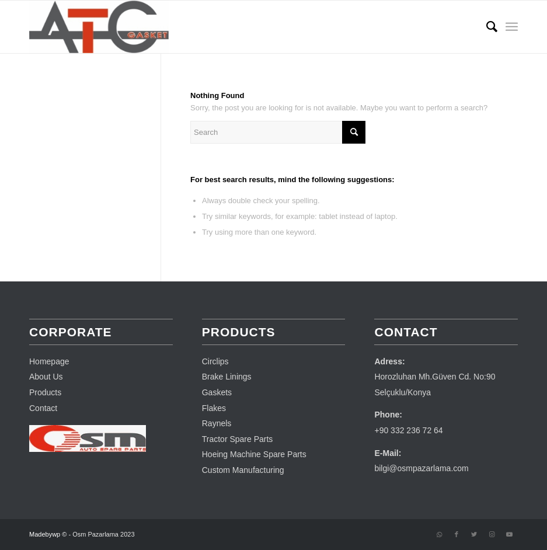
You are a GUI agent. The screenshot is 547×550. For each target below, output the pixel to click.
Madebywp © (48, 534)
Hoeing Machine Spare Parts (254, 454)
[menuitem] (486, 27)
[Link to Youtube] (509, 534)
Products (45, 392)
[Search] (486, 27)
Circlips (215, 361)
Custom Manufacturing (243, 470)
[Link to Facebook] (456, 534)
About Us (46, 376)
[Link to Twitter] (474, 534)
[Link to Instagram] (491, 534)
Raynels (217, 423)
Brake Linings (227, 376)
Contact (43, 408)
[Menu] (512, 27)
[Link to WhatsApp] (439, 534)
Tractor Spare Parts (237, 439)
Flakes (214, 408)
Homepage (49, 361)
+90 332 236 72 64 (408, 430)
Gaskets (217, 392)
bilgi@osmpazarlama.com (421, 468)
